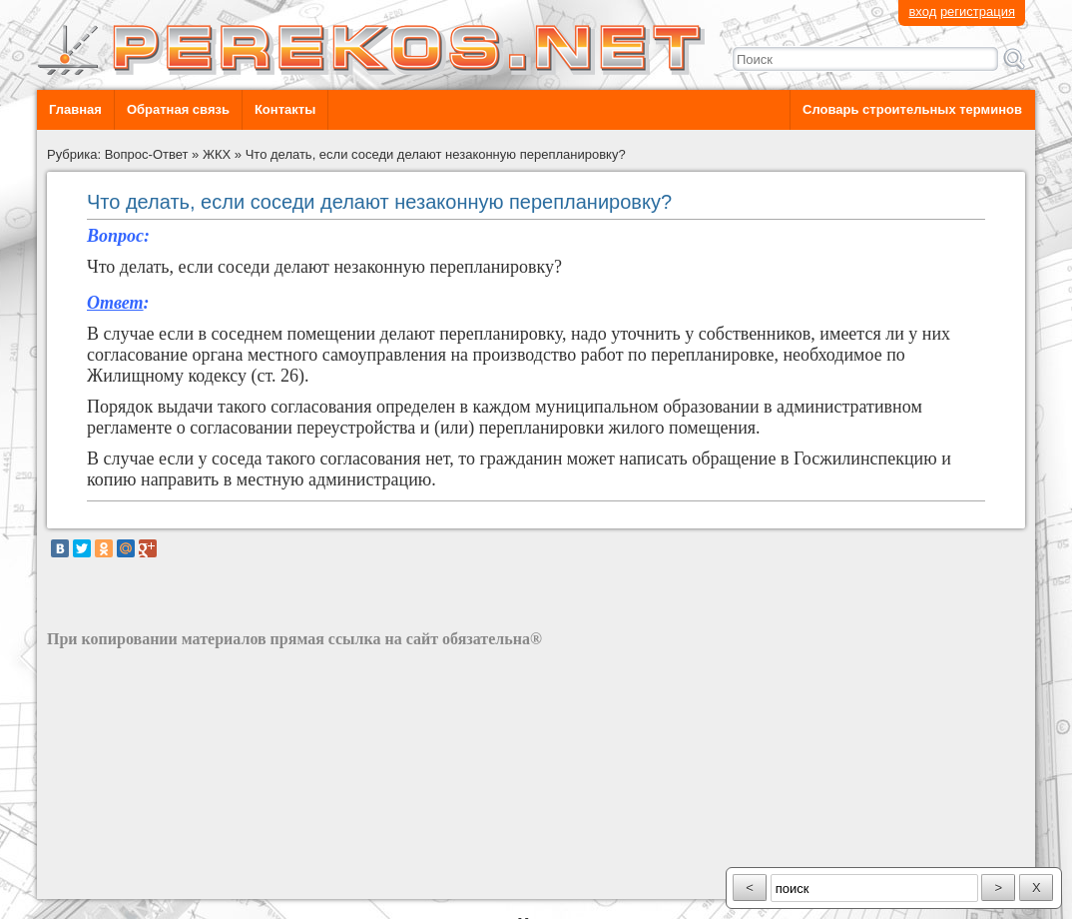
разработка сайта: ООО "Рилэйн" (147, 881)
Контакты (285, 109)
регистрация (977, 11)
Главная (75, 109)
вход (922, 11)
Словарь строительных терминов (912, 109)
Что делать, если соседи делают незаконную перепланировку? (436, 154)
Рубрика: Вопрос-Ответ (118, 154)
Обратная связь (178, 109)
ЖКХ (217, 154)
